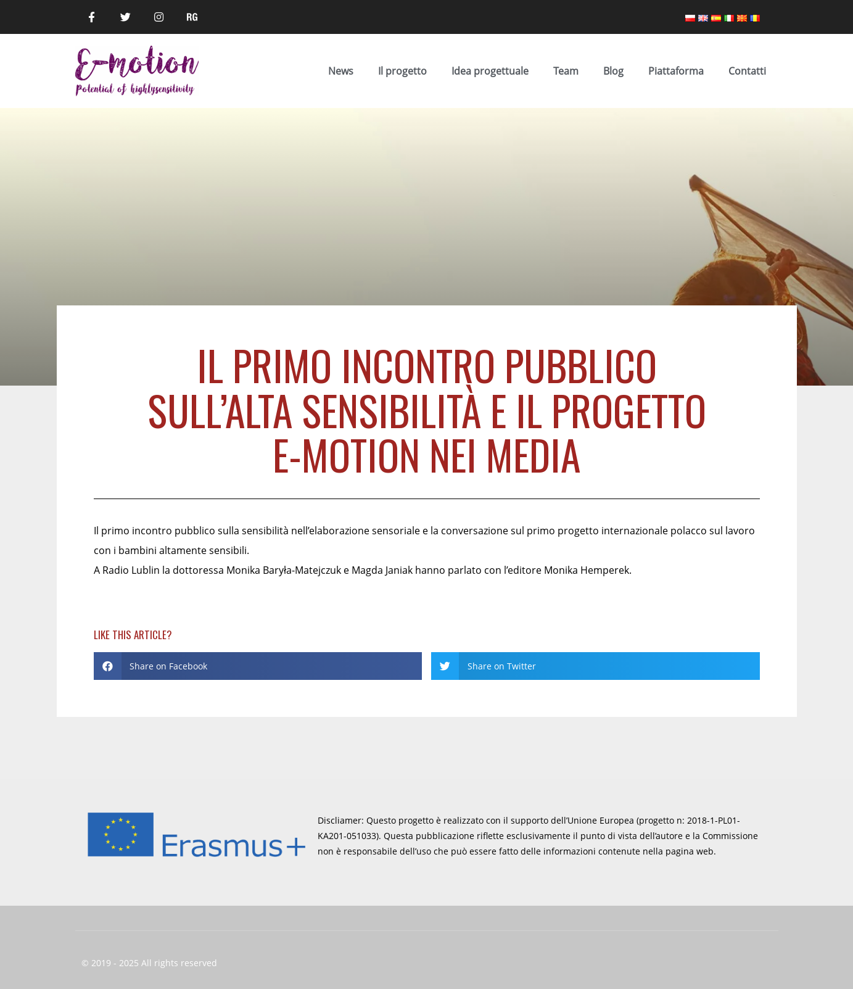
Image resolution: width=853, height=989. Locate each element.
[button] (258, 666)
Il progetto (402, 71)
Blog (613, 71)
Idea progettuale (490, 71)
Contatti (747, 71)
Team (566, 71)
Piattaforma (676, 71)
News (340, 71)
